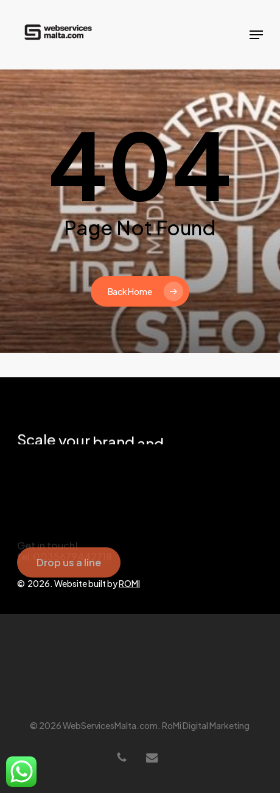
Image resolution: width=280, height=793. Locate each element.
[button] (256, 35)
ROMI (129, 583)
